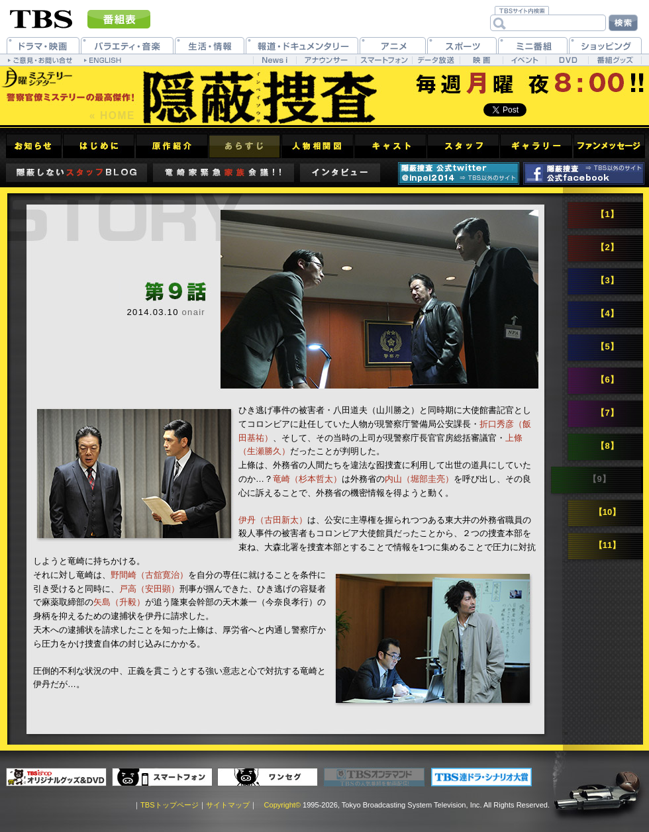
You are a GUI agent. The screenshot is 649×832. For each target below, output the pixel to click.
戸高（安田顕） (149, 589)
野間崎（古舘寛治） (149, 575)
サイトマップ (228, 805)
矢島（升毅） (119, 602)
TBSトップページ (169, 805)
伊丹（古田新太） (272, 520)
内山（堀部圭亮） (419, 479)
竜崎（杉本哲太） (307, 479)
